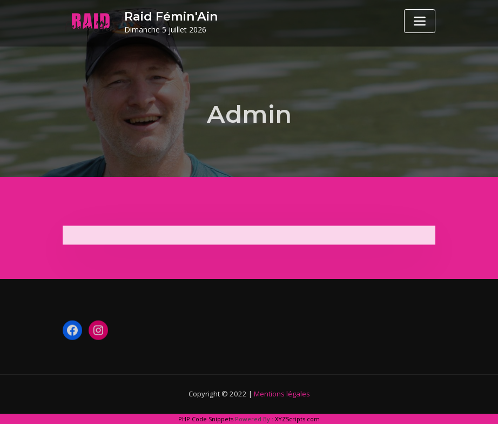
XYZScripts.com (297, 419)
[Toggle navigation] (419, 21)
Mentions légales (282, 394)
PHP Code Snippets (205, 419)
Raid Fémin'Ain (171, 16)
